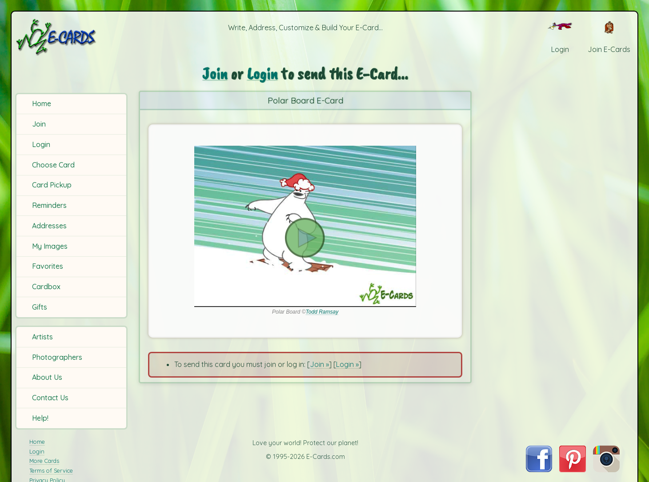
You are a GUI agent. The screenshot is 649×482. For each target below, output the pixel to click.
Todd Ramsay (322, 312)
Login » (347, 364)
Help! (40, 418)
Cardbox (46, 286)
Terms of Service (51, 470)
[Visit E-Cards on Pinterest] (572, 469)
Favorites (47, 266)
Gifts (39, 307)
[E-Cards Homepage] (70, 37)
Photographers (57, 357)
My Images (50, 246)
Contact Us (50, 397)
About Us (47, 377)
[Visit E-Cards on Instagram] (606, 469)
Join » (319, 364)
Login (41, 144)
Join (39, 124)
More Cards (44, 460)
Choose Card (53, 164)
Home (41, 103)
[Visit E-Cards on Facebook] (539, 469)
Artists (42, 336)
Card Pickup (52, 184)
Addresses (49, 225)
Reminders (49, 205)
